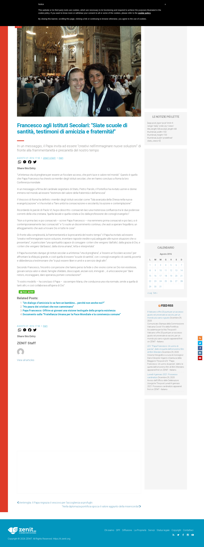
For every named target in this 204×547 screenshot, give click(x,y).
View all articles (25, 360)
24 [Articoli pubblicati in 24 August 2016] (160, 281)
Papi (61, 158)
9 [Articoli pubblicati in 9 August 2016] (155, 270)
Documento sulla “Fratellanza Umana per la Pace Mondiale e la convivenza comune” (72, 314)
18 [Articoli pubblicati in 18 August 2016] (166, 276)
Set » (155, 293)
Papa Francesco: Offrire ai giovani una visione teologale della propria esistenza (69, 310)
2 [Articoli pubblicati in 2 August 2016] (155, 265)
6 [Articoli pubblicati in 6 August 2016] (176, 265)
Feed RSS (167, 305)
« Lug (149, 293)
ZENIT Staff (49, 158)
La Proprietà (140, 530)
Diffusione (127, 530)
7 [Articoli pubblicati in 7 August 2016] (181, 265)
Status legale (163, 530)
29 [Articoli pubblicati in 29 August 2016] (150, 286)
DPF (118, 530)
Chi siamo (109, 530)
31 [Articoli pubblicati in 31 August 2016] (160, 286)
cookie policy (144, 13)
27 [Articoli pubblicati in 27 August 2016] (176, 281)
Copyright (176, 530)
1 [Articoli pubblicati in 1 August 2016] (150, 265)
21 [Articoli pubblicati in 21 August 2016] (181, 276)
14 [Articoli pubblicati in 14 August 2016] (181, 270)
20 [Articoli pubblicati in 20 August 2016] (176, 276)
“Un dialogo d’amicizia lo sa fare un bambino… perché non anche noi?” (64, 302)
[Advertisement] (79, 475)
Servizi (151, 530)
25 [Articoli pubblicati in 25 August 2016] (166, 281)
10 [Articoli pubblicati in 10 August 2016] (160, 270)
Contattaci (188, 530)
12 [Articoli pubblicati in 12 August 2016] (171, 270)
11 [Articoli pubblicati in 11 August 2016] (166, 270)
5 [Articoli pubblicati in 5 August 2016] (171, 265)
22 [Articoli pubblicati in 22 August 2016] (150, 281)
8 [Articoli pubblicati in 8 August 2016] (150, 270)
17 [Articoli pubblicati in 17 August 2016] (160, 276)
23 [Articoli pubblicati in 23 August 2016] (155, 281)
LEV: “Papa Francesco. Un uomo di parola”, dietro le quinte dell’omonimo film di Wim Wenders (165, 349)
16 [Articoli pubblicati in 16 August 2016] (155, 276)
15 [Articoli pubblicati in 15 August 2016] (150, 276)
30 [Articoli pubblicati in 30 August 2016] (155, 286)
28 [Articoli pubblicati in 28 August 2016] (181, 281)
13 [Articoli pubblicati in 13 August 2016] (176, 270)
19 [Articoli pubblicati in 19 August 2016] (171, 276)
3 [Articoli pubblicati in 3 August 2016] (160, 265)
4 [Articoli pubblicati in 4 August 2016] (165, 265)
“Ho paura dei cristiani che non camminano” (48, 306)
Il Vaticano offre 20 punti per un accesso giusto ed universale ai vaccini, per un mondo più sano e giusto (165, 315)
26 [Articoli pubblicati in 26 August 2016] (171, 281)
